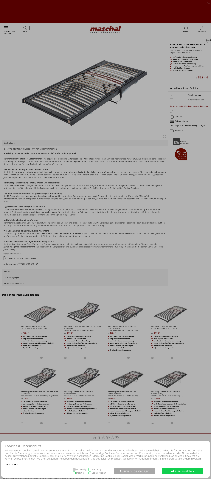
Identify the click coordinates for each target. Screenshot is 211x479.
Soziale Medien (99, 473)
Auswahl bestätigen (134, 471)
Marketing (96, 469)
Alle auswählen (182, 471)
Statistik (80, 473)
